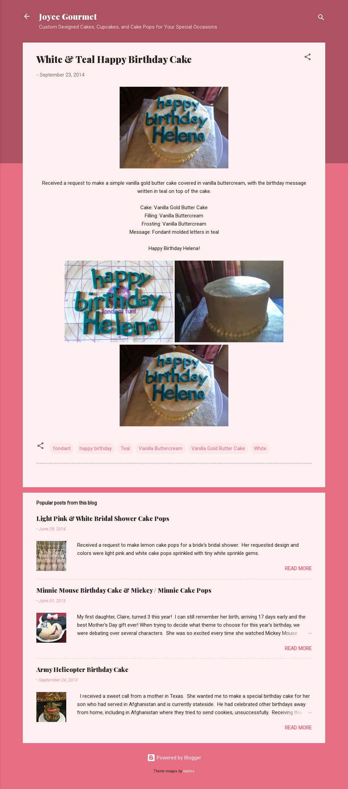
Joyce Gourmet (68, 16)
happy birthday (96, 448)
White (260, 448)
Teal (125, 448)
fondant (62, 448)
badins (188, 771)
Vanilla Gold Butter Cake (218, 448)
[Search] (321, 18)
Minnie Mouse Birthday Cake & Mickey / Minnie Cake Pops (123, 590)
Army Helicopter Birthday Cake (82, 669)
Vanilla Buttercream (160, 448)
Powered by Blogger (174, 758)
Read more (298, 568)
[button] (307, 58)
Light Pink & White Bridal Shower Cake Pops (102, 518)
